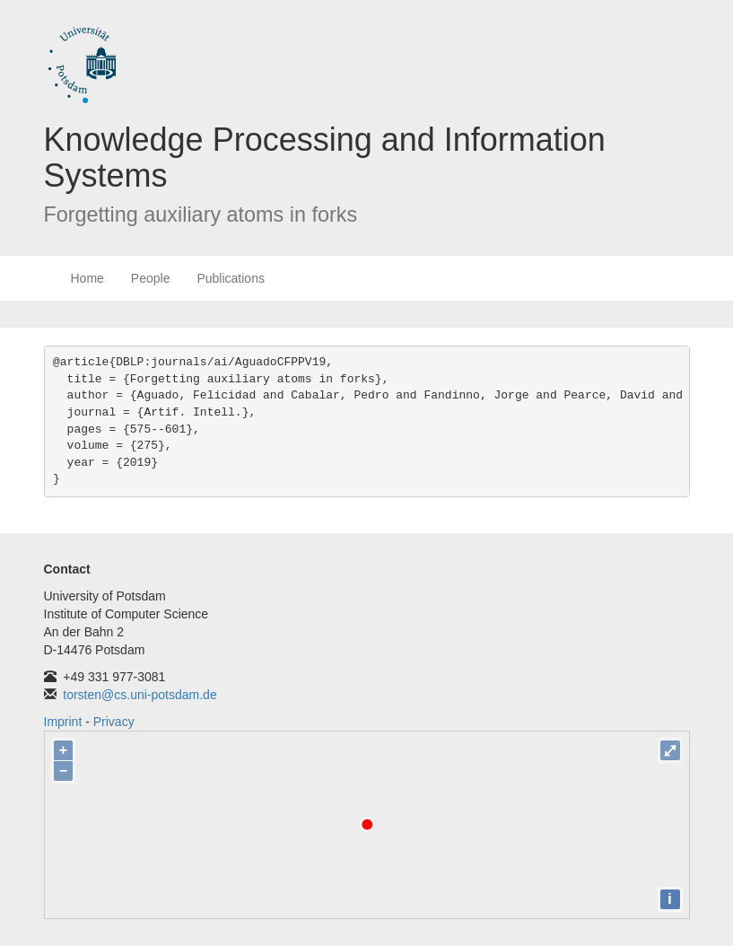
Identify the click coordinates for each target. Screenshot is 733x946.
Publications (230, 278)
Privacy (114, 721)
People (150, 278)
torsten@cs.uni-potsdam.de (139, 695)
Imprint (63, 721)
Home (87, 278)
